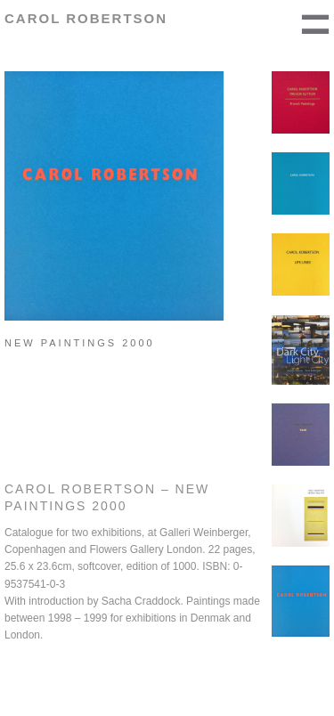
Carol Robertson (85, 18)
